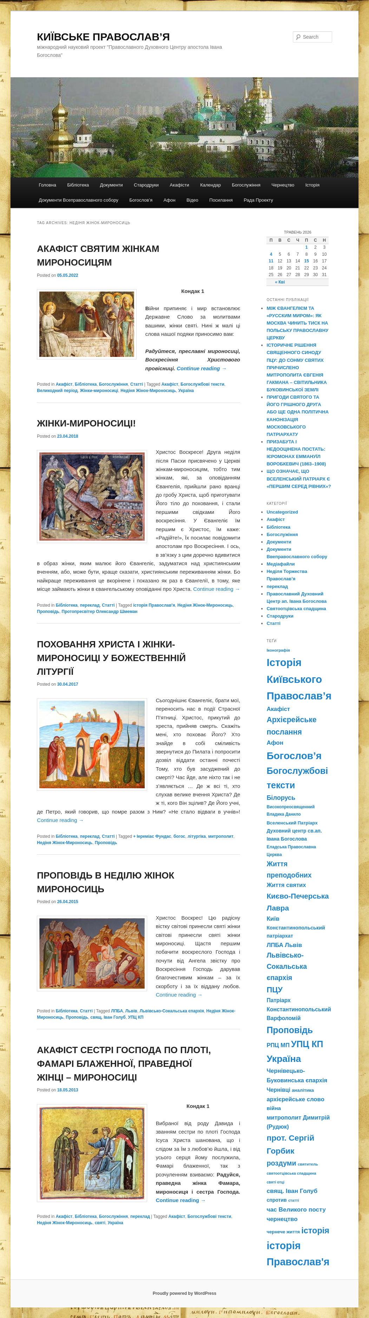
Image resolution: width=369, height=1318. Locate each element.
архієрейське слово (295, 1099)
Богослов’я (141, 200)
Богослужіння (246, 185)
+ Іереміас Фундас (152, 836)
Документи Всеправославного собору (79, 200)
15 (306, 261)
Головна (47, 185)
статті (293, 1200)
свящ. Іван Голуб (108, 1017)
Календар (210, 185)
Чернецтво (282, 185)
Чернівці (278, 1090)
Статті (136, 384)
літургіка (196, 836)
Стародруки (146, 185)
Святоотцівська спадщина (296, 608)
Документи (111, 185)
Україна (186, 390)
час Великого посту (295, 1209)
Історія (312, 185)
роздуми (281, 1163)
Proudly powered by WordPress (184, 1293)
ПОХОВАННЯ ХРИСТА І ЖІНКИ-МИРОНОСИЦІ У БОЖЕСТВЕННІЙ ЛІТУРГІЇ (111, 658)
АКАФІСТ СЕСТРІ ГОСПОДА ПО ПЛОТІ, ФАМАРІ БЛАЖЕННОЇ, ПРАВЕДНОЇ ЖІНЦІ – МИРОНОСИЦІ (124, 1064)
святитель (308, 1164)
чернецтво (281, 1219)
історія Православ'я (154, 605)
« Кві (280, 282)
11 (271, 261)
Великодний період (57, 390)
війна (273, 1108)
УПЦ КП (135, 1017)
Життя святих (286, 885)
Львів (131, 1011)
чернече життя (283, 1231)
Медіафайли (280, 564)
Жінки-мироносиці (99, 390)
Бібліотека (78, 185)
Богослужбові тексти (202, 384)
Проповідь (48, 611)
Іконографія (278, 650)
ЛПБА (117, 1011)
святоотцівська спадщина (291, 1173)
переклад (90, 605)
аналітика (303, 1090)
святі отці (275, 1182)
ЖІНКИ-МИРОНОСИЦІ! (86, 423)
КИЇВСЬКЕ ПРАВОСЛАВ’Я (103, 37)
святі (100, 1222)
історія (315, 1230)
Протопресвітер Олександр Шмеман (100, 611)
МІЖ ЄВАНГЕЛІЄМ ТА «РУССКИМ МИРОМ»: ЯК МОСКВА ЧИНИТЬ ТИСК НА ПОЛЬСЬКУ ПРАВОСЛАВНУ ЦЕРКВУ (297, 323)
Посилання (221, 200)
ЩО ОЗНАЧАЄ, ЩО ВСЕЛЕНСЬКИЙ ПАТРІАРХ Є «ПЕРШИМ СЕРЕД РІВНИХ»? (298, 479)
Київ (272, 918)
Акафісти (179, 185)
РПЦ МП (277, 1045)
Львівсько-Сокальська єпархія (172, 1011)
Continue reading (202, 368)
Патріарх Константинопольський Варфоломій (298, 1009)
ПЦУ (274, 989)
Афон (170, 200)
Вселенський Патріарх (291, 823)
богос (179, 836)
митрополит (220, 836)
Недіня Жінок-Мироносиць (148, 390)
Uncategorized (282, 512)
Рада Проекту (258, 200)
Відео (192, 200)
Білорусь (280, 797)
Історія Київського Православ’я (298, 679)
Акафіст (64, 384)
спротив (276, 1200)
